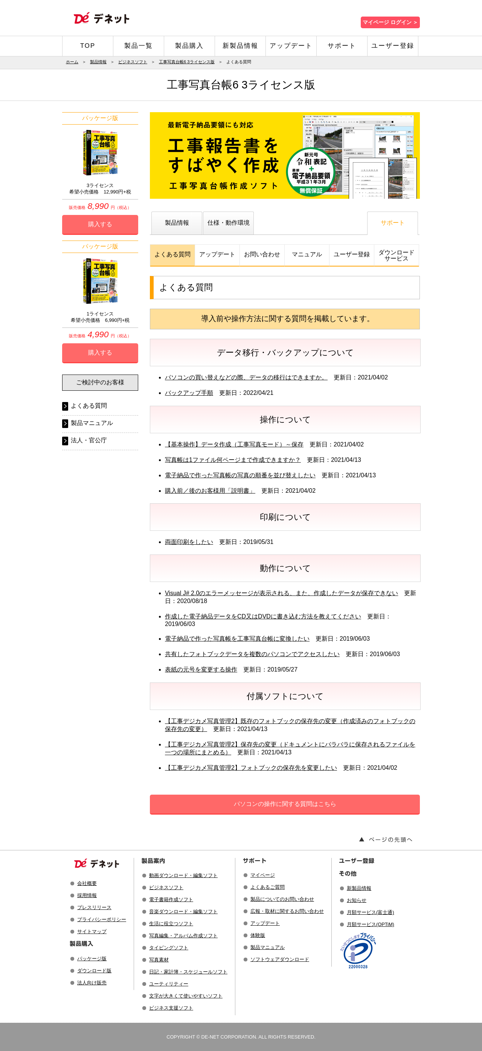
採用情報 (87, 895)
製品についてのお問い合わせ (282, 899)
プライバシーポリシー (101, 919)
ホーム (72, 61)
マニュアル (307, 254)
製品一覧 (138, 45)
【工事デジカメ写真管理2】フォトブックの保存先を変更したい (251, 768)
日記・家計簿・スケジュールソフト (188, 972)
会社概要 (87, 883)
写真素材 (159, 960)
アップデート (291, 45)
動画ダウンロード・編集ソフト (183, 875)
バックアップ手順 (189, 393)
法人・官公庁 (89, 440)
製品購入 (189, 45)
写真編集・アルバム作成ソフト (183, 935)
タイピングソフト (168, 947)
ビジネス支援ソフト (171, 1008)
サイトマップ (92, 931)
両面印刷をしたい (189, 542)
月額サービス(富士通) (370, 912)
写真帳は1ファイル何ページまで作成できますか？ (233, 460)
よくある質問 (172, 254)
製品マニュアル (92, 423)
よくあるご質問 (267, 887)
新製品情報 (240, 45)
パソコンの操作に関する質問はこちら (285, 804)
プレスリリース (94, 907)
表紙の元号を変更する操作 (201, 669)
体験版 (257, 935)
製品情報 (98, 61)
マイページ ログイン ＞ (390, 22)
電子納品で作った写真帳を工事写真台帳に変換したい (237, 638)
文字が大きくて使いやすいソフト (186, 996)
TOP (87, 45)
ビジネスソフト (132, 61)
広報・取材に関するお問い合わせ (287, 911)
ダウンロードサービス (396, 255)
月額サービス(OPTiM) (370, 924)
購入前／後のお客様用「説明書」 (210, 490)
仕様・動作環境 (228, 222)
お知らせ (356, 900)
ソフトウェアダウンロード (279, 959)
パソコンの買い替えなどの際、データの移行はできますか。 (246, 377)
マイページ (262, 875)
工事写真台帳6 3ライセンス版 (187, 61)
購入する (100, 224)
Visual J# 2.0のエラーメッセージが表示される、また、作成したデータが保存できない (281, 593)
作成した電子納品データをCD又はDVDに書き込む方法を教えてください (263, 616)
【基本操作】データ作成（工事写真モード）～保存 (234, 444)
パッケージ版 (92, 958)
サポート (342, 45)
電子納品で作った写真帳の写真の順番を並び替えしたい (240, 475)
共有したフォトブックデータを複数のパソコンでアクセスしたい (252, 654)
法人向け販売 (92, 983)
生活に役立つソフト (171, 923)
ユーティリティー (168, 984)
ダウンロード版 (94, 970)
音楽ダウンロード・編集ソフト (183, 911)
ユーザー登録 (392, 45)
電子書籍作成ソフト (171, 899)
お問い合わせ (262, 254)
